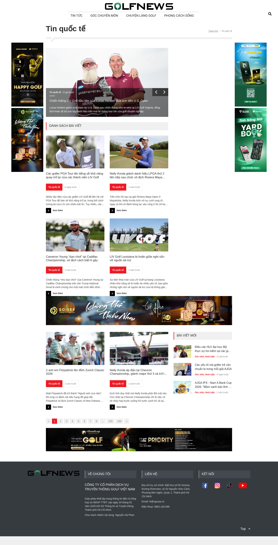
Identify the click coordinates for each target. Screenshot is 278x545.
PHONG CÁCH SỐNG (179, 15)
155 (111, 421)
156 (119, 421)
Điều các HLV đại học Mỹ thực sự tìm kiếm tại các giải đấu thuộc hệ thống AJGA (212, 349)
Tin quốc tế (55, 92)
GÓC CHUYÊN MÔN (104, 15)
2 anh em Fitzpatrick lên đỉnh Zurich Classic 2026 (75, 371)
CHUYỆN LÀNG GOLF (141, 15)
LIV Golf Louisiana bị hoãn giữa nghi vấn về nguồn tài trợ (137, 258)
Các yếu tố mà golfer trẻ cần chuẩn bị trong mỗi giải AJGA (213, 366)
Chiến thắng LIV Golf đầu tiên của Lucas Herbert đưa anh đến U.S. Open (98, 100)
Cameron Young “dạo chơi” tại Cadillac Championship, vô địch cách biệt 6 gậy (72, 258)
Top (243, 537)
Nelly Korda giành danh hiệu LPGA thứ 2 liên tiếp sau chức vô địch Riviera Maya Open (137, 175)
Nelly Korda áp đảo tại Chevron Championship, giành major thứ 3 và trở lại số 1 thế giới (138, 372)
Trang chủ (213, 31)
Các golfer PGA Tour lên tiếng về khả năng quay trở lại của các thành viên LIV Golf (74, 175)
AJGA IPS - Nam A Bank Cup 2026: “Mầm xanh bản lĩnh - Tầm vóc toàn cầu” (213, 385)
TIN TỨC (76, 15)
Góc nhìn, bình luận (205, 356)
